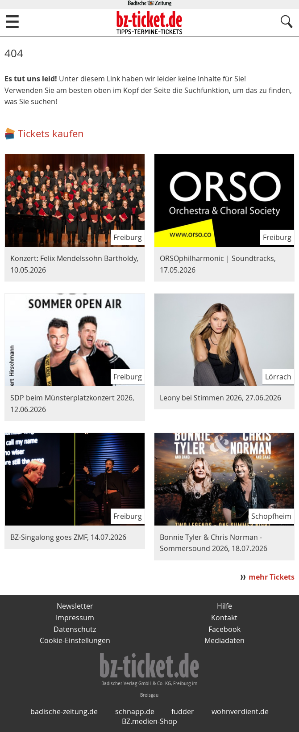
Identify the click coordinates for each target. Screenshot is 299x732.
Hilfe (224, 606)
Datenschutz (75, 629)
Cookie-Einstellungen (75, 640)
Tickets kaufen (51, 133)
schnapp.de (134, 711)
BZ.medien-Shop (149, 721)
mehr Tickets (272, 577)
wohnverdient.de (240, 711)
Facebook (224, 629)
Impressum (75, 618)
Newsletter (75, 606)
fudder (182, 711)
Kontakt (224, 618)
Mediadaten (224, 640)
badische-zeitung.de (64, 711)
